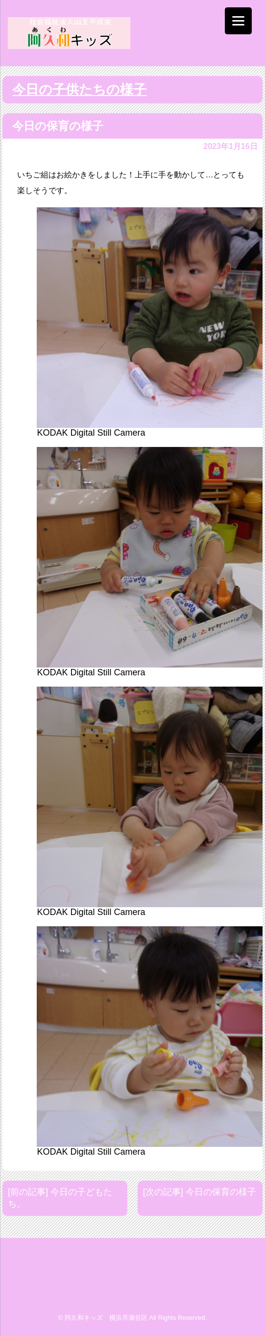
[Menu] (238, 20)
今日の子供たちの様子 (79, 89)
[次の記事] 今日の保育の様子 (199, 1192)
